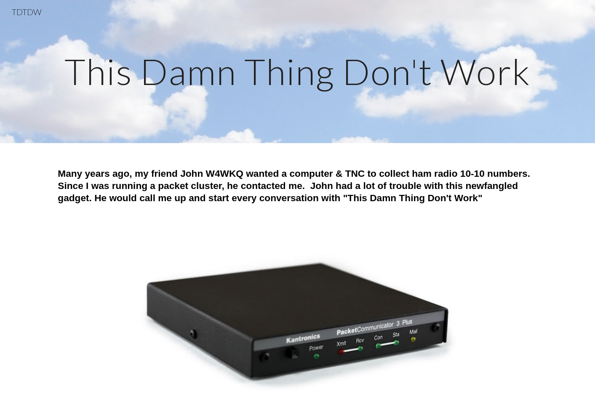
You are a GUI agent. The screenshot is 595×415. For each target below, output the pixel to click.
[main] (297, 71)
